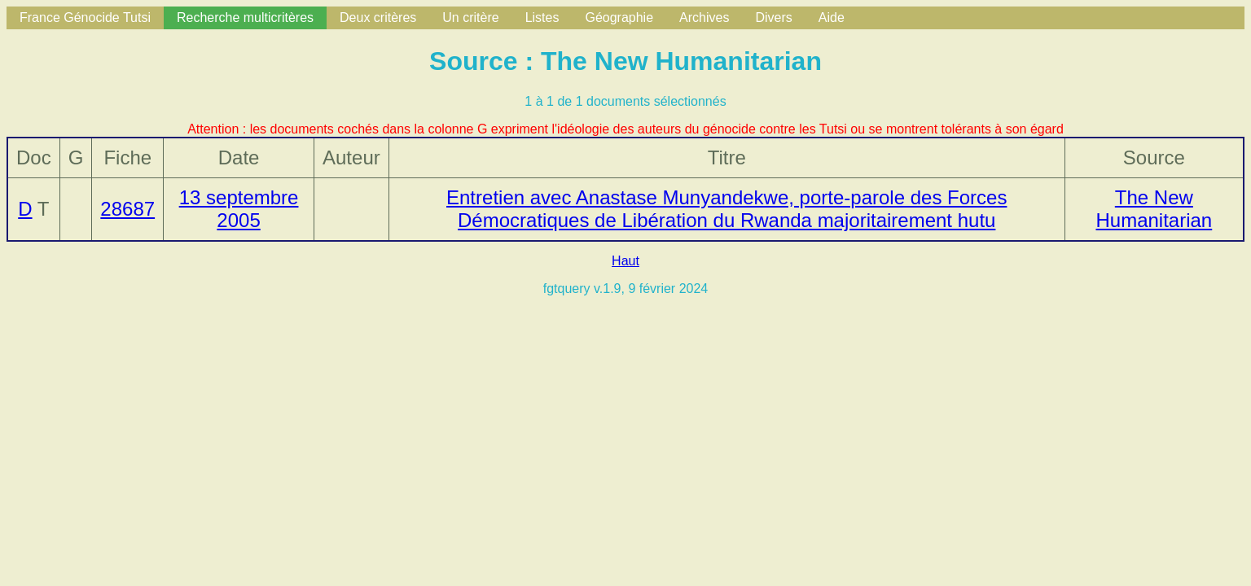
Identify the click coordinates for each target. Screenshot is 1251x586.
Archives (704, 17)
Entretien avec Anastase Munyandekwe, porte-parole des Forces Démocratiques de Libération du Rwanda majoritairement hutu (726, 208)
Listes (542, 17)
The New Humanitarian (1153, 208)
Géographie (619, 17)
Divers (773, 17)
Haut (625, 261)
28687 (127, 209)
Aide (832, 17)
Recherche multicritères (245, 17)
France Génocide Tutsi (85, 17)
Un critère (470, 17)
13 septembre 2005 (239, 208)
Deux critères (378, 17)
